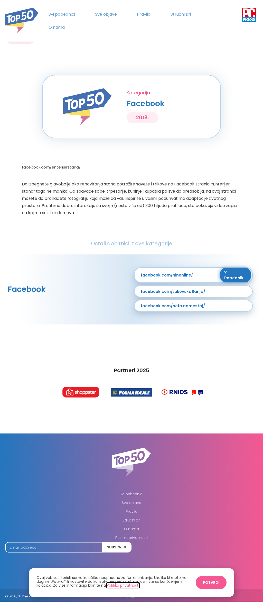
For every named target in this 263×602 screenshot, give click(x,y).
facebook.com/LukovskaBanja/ (173, 291)
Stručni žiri (181, 14)
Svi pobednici (62, 14)
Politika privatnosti (131, 537)
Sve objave (106, 14)
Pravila (144, 14)
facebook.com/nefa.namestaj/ (173, 306)
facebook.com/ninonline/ (167, 275)
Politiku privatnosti (123, 585)
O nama (57, 27)
